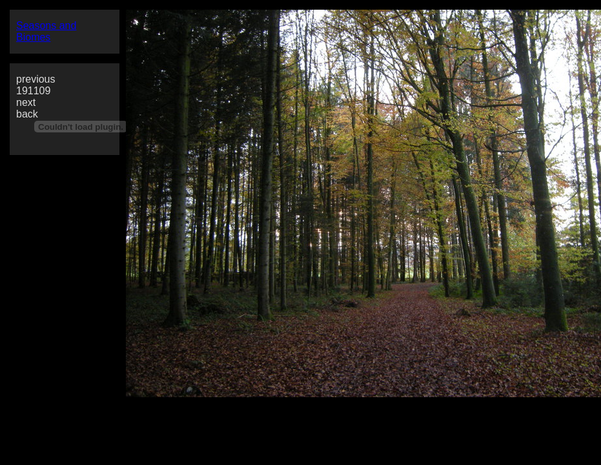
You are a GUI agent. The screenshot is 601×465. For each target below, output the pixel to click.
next (26, 102)
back (27, 113)
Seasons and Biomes (46, 31)
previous (35, 79)
